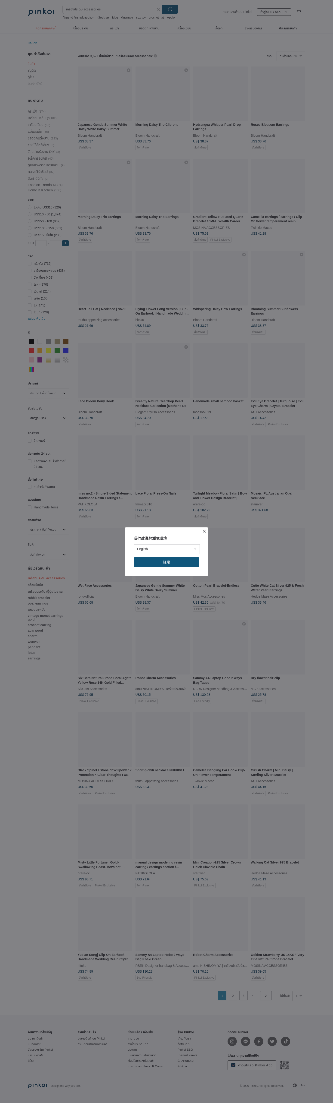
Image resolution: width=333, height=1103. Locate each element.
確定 (166, 562)
